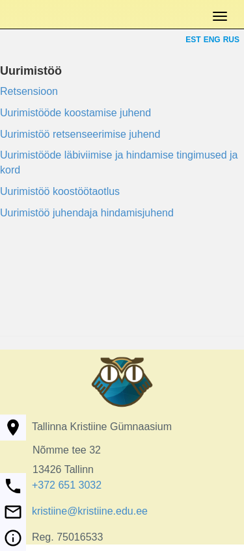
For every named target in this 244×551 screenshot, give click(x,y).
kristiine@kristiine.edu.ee (90, 511)
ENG (212, 39)
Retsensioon (29, 91)
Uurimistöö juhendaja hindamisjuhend (87, 212)
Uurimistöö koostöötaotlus (60, 191)
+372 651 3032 (67, 485)
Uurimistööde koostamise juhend (75, 112)
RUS (231, 39)
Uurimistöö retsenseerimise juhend (80, 134)
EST (192, 39)
